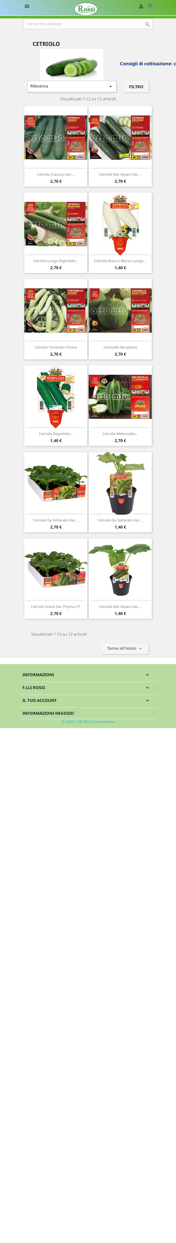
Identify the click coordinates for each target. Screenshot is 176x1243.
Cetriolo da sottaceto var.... (56, 520)
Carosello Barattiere (120, 347)
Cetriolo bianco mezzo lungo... (120, 260)
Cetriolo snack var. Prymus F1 (56, 606)
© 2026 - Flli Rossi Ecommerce (88, 721)
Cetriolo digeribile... (56, 433)
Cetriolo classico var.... (56, 174)
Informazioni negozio (48, 713)
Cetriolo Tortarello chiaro (56, 347)
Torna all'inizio (125, 649)
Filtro (136, 86)
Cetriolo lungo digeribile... (56, 260)
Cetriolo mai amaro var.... (120, 174)
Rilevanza (72, 86)
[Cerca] (88, 23)
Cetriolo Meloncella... (120, 433)
